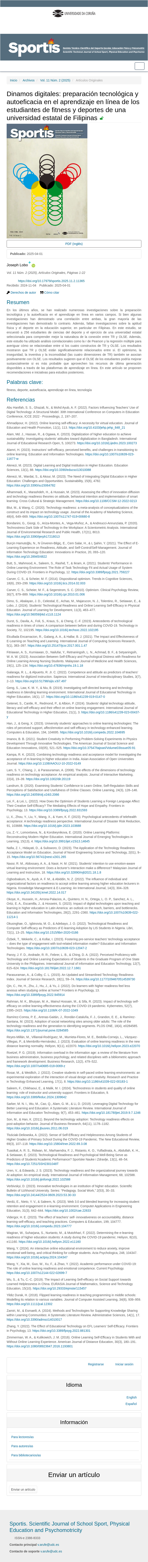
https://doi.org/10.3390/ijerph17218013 (33, 536)
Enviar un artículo (23, 1489)
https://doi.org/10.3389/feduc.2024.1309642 (37, 1097)
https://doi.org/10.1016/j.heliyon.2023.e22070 (109, 1046)
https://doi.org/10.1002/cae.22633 (68, 1210)
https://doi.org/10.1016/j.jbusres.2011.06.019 (37, 1128)
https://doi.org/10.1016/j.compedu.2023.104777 (39, 1226)
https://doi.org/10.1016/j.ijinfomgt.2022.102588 (38, 1179)
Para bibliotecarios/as (26, 1455)
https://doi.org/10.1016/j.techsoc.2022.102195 (67, 630)
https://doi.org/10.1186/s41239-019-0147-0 (75, 696)
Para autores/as (22, 1446)
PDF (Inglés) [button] (74, 244)
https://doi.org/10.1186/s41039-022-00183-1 (97, 1081)
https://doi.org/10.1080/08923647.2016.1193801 (40, 1346)
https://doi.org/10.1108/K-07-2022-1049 (51, 1010)
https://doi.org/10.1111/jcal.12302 (29, 1304)
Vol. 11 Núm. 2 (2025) (55, 80)
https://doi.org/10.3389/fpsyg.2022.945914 (36, 995)
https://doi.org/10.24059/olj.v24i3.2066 (33, 794)
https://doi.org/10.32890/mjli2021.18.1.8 (74, 872)
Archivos (29, 80)
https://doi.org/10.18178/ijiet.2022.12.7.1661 (50, 968)
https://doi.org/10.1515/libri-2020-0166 (52, 932)
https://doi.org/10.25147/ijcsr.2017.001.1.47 (57, 645)
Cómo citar (49, 292)
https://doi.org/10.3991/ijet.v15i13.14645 (62, 841)
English (132, 1397)
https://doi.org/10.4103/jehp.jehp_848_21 (97, 427)
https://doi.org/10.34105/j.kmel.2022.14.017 (36, 892)
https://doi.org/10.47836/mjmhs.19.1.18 (56, 665)
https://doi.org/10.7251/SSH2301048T (33, 1164)
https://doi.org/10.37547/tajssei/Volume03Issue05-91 (99, 748)
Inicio (13, 80)
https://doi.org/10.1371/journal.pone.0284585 (37, 1030)
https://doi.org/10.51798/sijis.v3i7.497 (40, 681)
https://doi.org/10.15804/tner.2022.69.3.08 (58, 1144)
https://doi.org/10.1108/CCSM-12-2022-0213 (106, 501)
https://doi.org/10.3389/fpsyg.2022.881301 (61, 1330)
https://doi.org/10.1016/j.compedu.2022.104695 (92, 732)
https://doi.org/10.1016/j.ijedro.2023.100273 (107, 443)
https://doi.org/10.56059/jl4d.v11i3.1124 (34, 614)
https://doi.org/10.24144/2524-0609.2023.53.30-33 (41, 1195)
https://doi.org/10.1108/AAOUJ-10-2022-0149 (50, 763)
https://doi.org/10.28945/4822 (27, 556)
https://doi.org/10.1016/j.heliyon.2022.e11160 (50, 1241)
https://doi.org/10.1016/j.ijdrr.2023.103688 (52, 825)
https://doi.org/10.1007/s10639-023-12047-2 (57, 948)
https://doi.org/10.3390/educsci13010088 (63, 470)
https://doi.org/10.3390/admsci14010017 (34, 1319)
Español (131, 1404)
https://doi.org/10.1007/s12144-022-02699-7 (37, 1273)
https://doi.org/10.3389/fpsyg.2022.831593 (58, 810)
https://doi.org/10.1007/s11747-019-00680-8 (59, 516)
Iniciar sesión (124, 1364)
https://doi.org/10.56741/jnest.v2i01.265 (39, 857)
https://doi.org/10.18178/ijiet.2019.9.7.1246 (111, 1112)
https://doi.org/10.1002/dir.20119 (48, 779)
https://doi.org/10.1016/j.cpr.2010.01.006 (57, 594)
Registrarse (96, 1364)
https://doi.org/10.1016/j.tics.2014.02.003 (57, 583)
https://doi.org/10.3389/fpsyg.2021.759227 (100, 572)
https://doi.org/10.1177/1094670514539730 (105, 979)
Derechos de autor (21, 292)
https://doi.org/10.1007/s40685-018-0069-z (36, 1066)
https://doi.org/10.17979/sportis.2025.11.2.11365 (51, 281)
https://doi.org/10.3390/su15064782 (31, 485)
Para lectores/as (22, 1437)
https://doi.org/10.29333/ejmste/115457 (59, 1288)
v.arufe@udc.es (48, 1544)
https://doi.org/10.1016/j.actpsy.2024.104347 (37, 1257)
